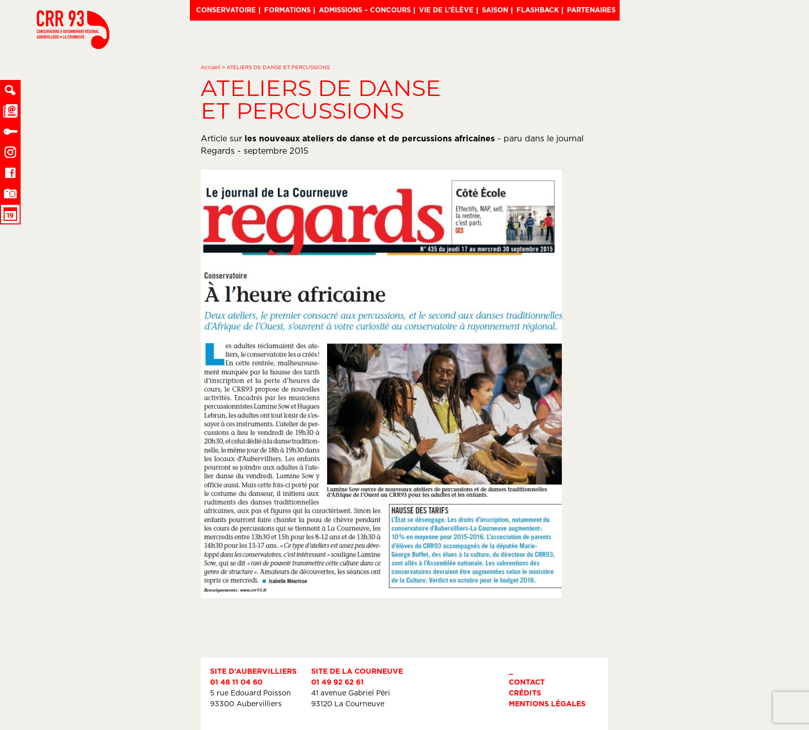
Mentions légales (547, 703)
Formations (287, 9)
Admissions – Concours (365, 9)
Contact (527, 682)
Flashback (537, 9)
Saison (495, 9)
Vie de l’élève (446, 9)
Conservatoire (226, 9)
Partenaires (591, 9)
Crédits (525, 692)
